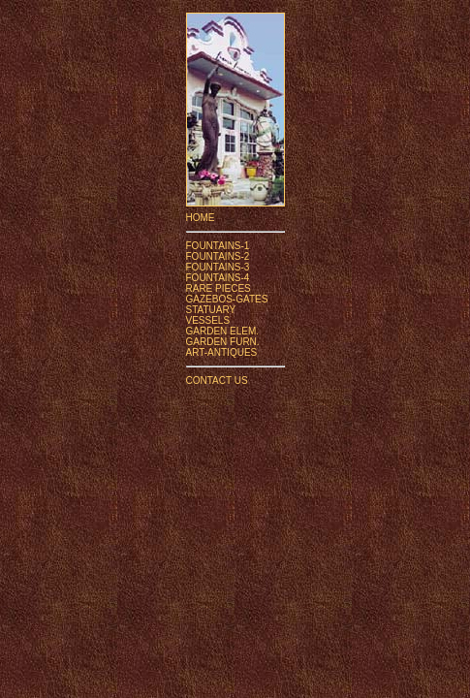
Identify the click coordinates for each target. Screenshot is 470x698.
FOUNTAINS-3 (218, 267)
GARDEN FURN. (223, 341)
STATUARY (211, 309)
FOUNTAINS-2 (218, 256)
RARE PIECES (218, 288)
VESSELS (208, 320)
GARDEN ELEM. (223, 331)
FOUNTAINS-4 (218, 277)
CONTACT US (217, 380)
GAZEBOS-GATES (227, 299)
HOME (200, 217)
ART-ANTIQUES (222, 352)
